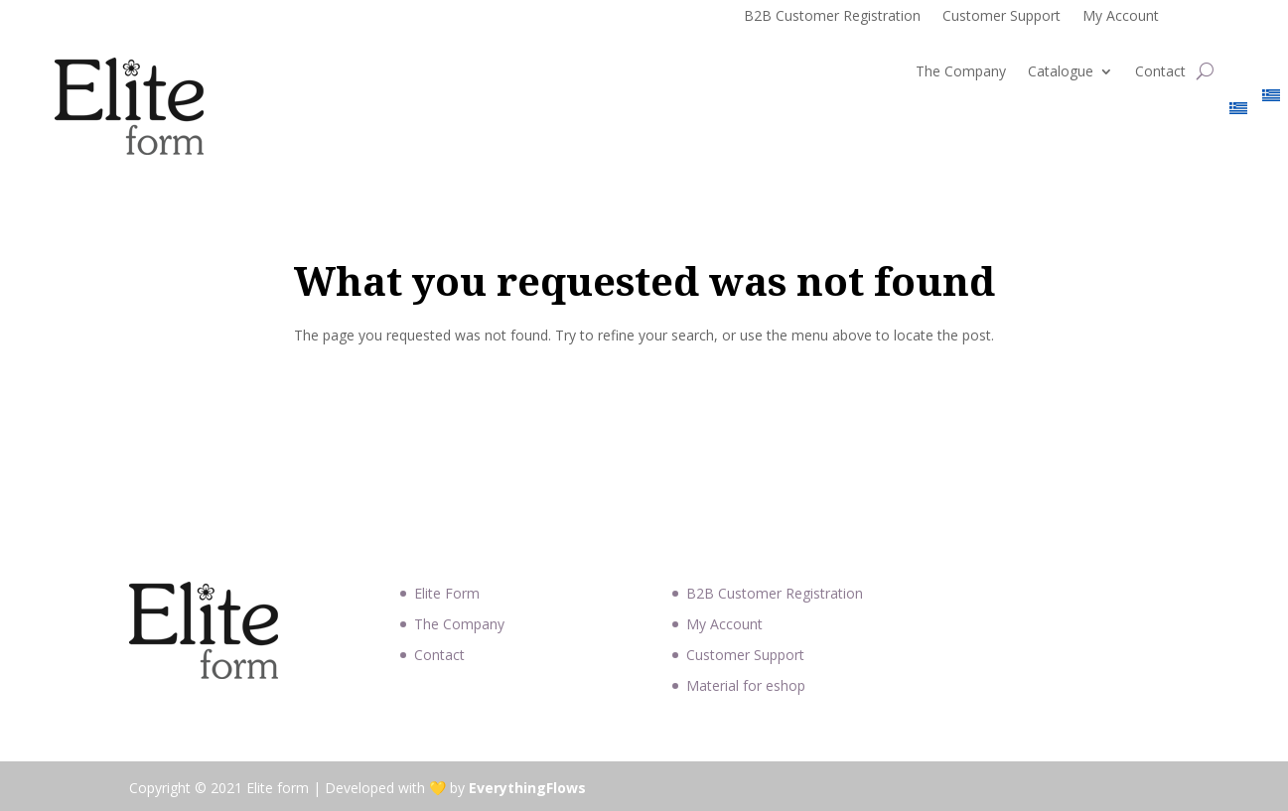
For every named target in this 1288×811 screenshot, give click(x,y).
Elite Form (447, 593)
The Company (961, 72)
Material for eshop (745, 685)
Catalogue (1060, 72)
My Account (1120, 17)
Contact (1160, 72)
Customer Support (1001, 17)
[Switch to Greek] (1238, 112)
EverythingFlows (527, 787)
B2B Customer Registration (832, 17)
